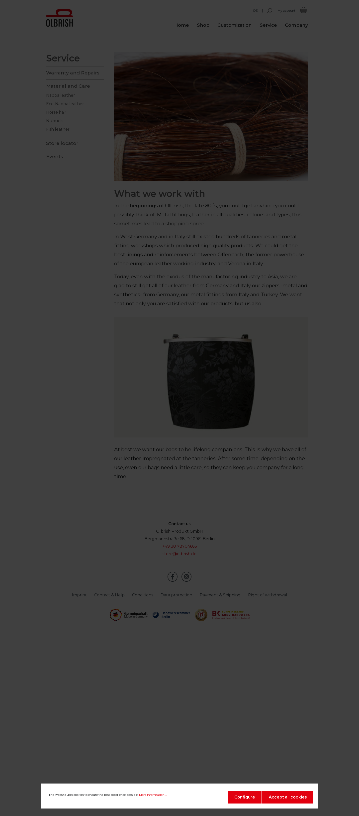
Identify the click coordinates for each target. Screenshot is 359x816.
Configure (244, 797)
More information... (153, 795)
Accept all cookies (288, 797)
